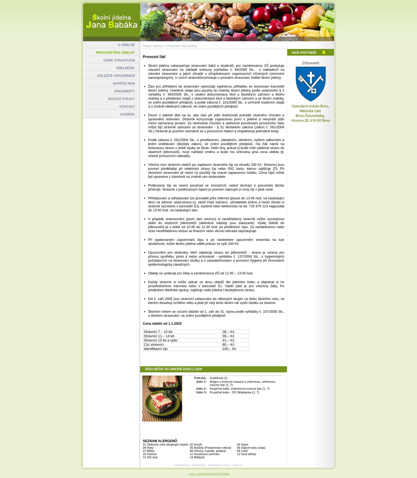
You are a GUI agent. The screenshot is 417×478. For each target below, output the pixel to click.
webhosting (181, 465)
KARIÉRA (127, 114)
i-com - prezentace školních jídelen (209, 473)
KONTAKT (127, 107)
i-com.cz (237, 465)
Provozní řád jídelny (182, 46)
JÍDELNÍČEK (125, 68)
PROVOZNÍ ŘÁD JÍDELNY (115, 53)
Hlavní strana (153, 46)
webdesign (198, 465)
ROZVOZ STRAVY (121, 99)
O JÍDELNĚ (126, 45)
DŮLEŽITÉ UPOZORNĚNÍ (116, 76)
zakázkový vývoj (218, 465)
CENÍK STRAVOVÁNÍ (119, 60)
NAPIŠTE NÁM (124, 83)
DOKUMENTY (124, 91)
